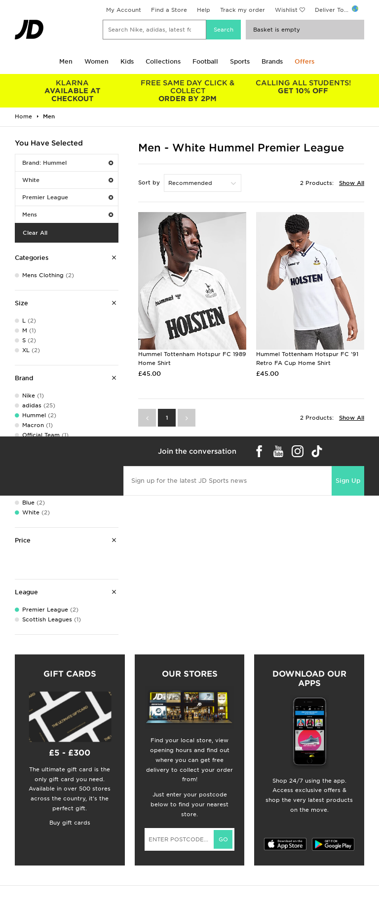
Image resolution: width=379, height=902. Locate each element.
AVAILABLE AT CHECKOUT (72, 91)
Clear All (35, 232)
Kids (127, 61)
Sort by (149, 182)
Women (96, 61)
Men (66, 61)
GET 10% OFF (303, 87)
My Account (123, 9)
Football (205, 61)
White (67, 180)
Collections (163, 61)
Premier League (67, 197)
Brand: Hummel (67, 162)
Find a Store (169, 9)
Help (203, 9)
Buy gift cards (69, 822)
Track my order (242, 9)
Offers (304, 61)
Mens (67, 214)
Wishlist (286, 9)
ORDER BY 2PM (188, 91)
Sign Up (348, 480)
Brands (272, 61)
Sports (240, 61)
